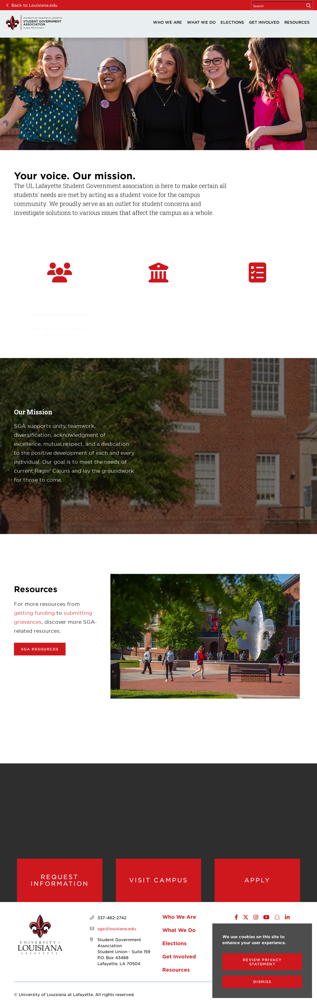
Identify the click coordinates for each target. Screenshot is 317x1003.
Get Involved (264, 22)
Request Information (60, 880)
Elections (232, 22)
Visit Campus (158, 880)
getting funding (34, 613)
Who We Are (167, 22)
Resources (297, 22)
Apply (257, 880)
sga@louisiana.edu (116, 928)
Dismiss (262, 982)
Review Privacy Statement (262, 962)
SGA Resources (40, 649)
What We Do (201, 22)
